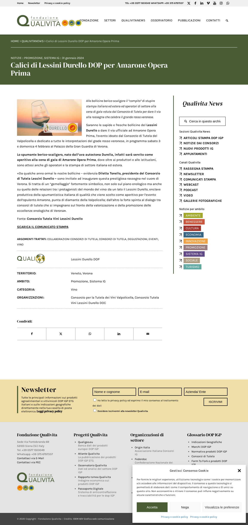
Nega (185, 507)
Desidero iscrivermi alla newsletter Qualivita (120, 411)
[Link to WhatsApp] (227, 3)
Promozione (33, 58)
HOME (15, 41)
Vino (74, 289)
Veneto (76, 273)
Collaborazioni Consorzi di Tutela (72, 239)
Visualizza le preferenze (222, 507)
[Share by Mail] (147, 334)
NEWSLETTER (194, 174)
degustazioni (137, 239)
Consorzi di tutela (112, 239)
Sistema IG (51, 58)
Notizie (16, 58)
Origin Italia (142, 447)
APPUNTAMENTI (195, 154)
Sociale (192, 260)
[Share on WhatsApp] (89, 334)
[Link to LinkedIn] (202, 3)
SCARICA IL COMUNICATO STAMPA (42, 227)
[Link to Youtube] (215, 3)
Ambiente (193, 215)
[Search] (227, 21)
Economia (193, 235)
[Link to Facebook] (195, 3)
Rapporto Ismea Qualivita (94, 477)
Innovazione (196, 241)
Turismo (192, 267)
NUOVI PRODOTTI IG (198, 148)
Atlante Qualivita (89, 453)
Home (20, 3)
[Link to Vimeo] (208, 3)
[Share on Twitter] (60, 334)
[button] (239, 470)
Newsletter (34, 3)
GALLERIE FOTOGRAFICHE (203, 201)
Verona (88, 273)
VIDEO (188, 195)
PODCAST (191, 190)
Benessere (194, 222)
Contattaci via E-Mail (31, 458)
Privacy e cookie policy (174, 516)
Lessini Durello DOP (85, 259)
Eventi (153, 239)
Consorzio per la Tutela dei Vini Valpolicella (102, 297)
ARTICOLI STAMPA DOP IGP (203, 138)
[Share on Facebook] (31, 334)
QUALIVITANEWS (33, 41)
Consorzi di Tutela (203, 456)
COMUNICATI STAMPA (200, 179)
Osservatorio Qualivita (92, 465)
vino (20, 244)
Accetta (152, 507)
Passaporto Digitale (90, 488)
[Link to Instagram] (221, 3)
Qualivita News (202, 103)
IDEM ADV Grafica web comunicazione (93, 518)
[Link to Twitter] (189, 3)
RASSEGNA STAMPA (198, 169)
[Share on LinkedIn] (118, 334)
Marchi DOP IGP (201, 446)
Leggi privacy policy (49, 411)
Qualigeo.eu (85, 442)
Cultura (192, 228)
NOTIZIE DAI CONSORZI (201, 143)
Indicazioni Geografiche (206, 442)
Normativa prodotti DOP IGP (209, 451)
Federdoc (141, 459)
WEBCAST (191, 185)
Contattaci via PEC (29, 462)
